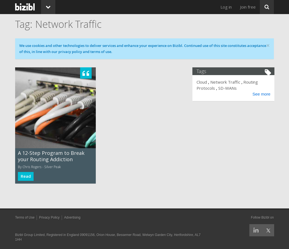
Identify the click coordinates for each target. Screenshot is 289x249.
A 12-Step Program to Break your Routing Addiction (51, 156)
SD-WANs (228, 88)
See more (261, 94)
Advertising (72, 217)
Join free (248, 7)
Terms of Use (25, 217)
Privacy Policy (49, 217)
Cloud (202, 82)
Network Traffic (226, 82)
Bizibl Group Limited (30, 235)
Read (26, 176)
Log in (226, 7)
